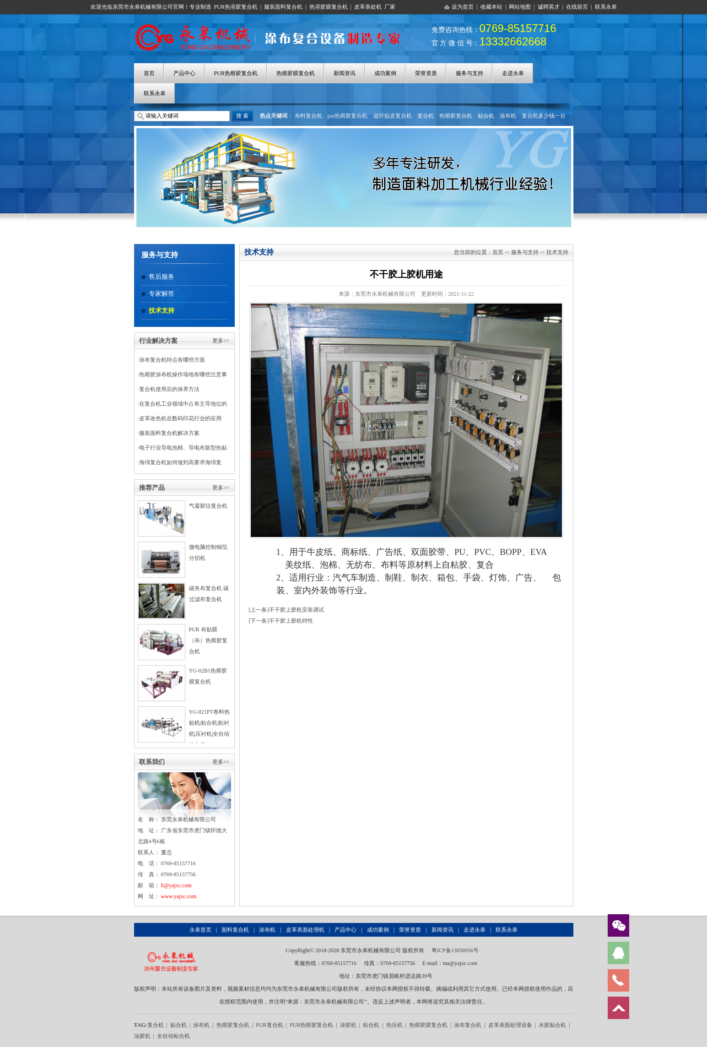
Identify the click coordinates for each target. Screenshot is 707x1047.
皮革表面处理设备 (510, 1025)
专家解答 (161, 293)
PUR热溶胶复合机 (236, 7)
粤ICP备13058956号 (455, 950)
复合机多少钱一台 (544, 116)
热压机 (394, 1025)
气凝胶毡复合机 (208, 506)
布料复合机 (308, 116)
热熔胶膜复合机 (295, 73)
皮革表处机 (368, 7)
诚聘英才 (549, 7)
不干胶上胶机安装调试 (296, 610)
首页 (149, 73)
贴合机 (486, 116)
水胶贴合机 (552, 1025)
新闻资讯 (345, 73)
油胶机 (142, 1036)
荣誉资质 (426, 73)
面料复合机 (235, 930)
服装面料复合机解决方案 (169, 433)
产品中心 (184, 73)
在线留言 (577, 7)
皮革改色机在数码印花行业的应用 (180, 418)
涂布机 (508, 116)
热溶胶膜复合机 (328, 7)
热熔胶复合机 (455, 116)
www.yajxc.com (179, 896)
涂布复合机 (467, 1025)
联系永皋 (606, 7)
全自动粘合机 (173, 1036)
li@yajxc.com (176, 885)
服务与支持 (469, 73)
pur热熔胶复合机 (348, 116)
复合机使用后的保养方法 (169, 389)
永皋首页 (200, 930)
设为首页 (463, 7)
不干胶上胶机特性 (291, 621)
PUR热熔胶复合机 (236, 73)
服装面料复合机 (283, 7)
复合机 (425, 116)
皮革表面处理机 (305, 930)
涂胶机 (348, 1025)
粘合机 (371, 1025)
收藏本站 (491, 7)
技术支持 (161, 310)
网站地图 (520, 7)
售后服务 (161, 276)
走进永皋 (513, 73)
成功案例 (385, 73)
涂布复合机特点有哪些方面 (172, 360)
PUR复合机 (269, 1025)
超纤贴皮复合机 (392, 116)
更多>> (221, 340)
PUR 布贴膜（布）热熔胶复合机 (208, 640)
